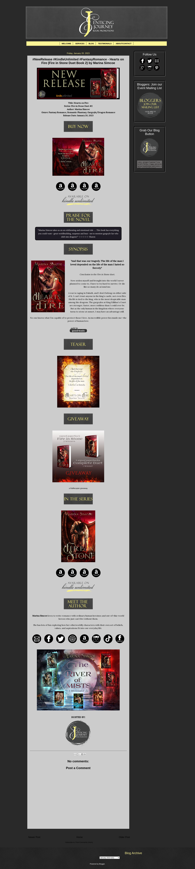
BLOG (91, 44)
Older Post (124, 837)
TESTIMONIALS (105, 44)
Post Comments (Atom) (84, 842)
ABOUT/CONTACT (123, 44)
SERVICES (79, 44)
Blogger (102, 864)
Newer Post (34, 837)
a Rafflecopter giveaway (78, 488)
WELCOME (66, 44)
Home (79, 837)
